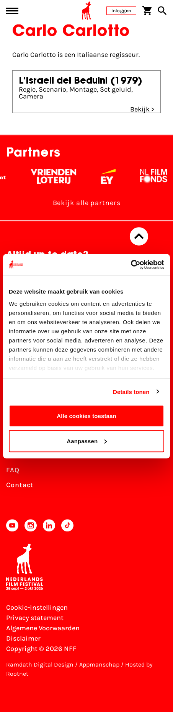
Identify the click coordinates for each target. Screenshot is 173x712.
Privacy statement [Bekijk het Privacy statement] (35, 618)
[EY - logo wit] (111, 176)
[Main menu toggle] (12, 11)
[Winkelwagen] (147, 10)
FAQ (13, 470)
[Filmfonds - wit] (157, 176)
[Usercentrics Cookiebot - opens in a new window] (130, 265)
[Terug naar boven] (139, 236)
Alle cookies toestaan (86, 416)
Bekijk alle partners (87, 203)
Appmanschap (99, 664)
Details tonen (131, 391)
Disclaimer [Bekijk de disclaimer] (23, 638)
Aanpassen (87, 441)
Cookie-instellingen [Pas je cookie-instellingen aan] (37, 607)
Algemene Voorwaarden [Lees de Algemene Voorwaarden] (43, 628)
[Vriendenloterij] (57, 176)
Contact (19, 485)
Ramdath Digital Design (39, 664)
